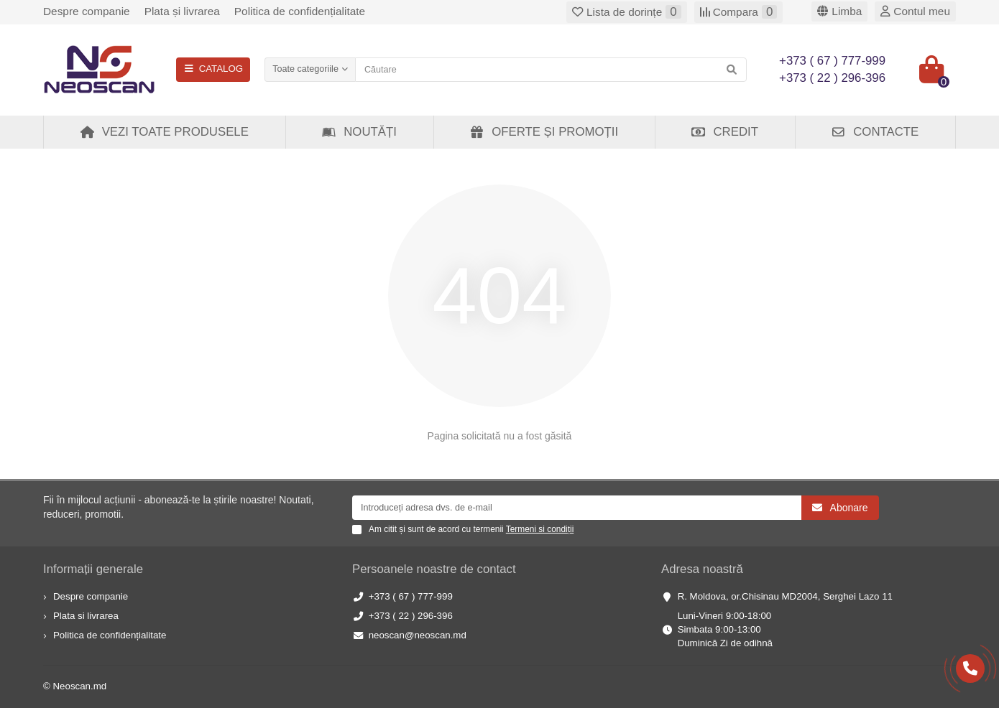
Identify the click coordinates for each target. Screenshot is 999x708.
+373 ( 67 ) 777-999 (411, 596)
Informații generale (93, 569)
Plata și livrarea (182, 11)
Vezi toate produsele (164, 132)
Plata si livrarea (86, 615)
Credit (724, 132)
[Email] (576, 507)
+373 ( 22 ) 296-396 (411, 615)
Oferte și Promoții (543, 132)
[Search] (551, 69)
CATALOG (213, 68)
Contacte (875, 132)
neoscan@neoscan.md (417, 635)
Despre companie (86, 11)
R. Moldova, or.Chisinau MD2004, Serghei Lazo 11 (785, 596)
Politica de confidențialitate (299, 11)
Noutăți (359, 132)
